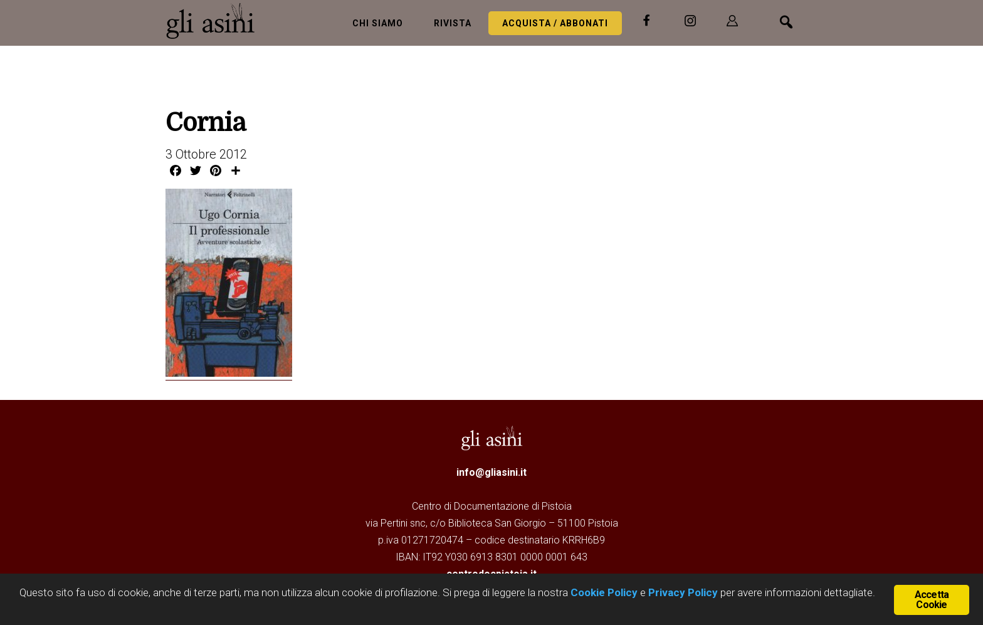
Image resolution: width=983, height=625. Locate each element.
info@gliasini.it (491, 472)
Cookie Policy (603, 592)
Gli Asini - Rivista (216, 20)
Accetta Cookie (932, 600)
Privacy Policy (683, 592)
